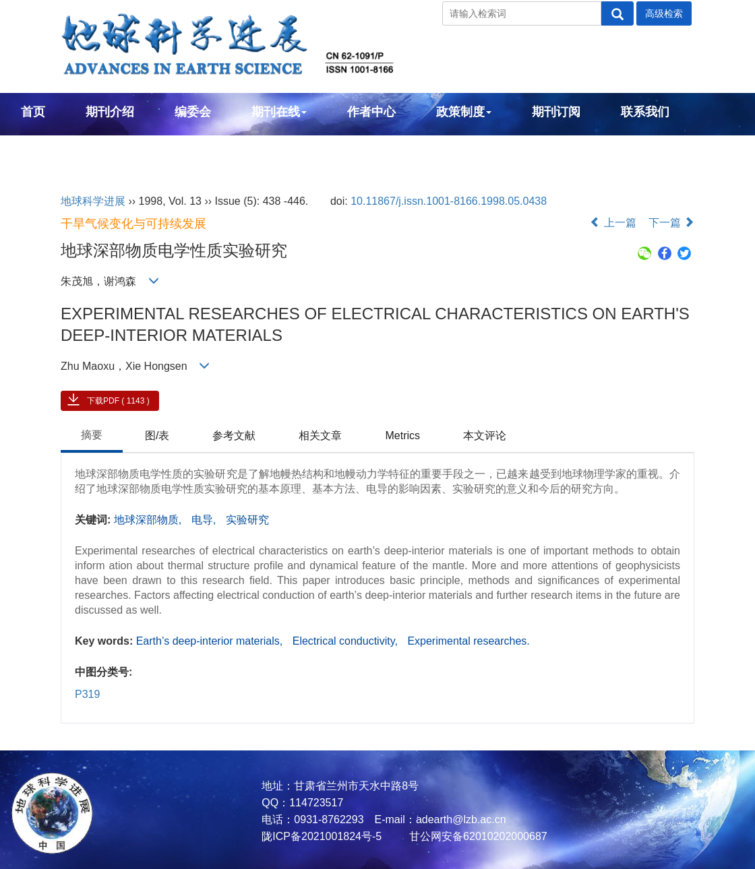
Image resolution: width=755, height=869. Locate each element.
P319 (87, 694)
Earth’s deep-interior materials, (211, 641)
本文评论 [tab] (484, 435)
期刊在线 (279, 112)
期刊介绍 (110, 112)
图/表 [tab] (157, 435)
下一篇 (671, 222)
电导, (205, 519)
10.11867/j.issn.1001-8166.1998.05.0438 (449, 201)
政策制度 (463, 112)
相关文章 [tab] (320, 435)
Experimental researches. (468, 641)
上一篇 (613, 222)
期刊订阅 (556, 112)
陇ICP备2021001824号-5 (322, 836)
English (43, 148)
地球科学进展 (93, 201)
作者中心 (371, 112)
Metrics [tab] (402, 435)
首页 (33, 112)
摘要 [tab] (91, 435)
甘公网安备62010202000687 (476, 836)
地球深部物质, (149, 519)
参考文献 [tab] (233, 435)
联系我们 (645, 112)
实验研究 (247, 519)
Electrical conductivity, (347, 641)
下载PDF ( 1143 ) (118, 401)
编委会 (193, 112)
